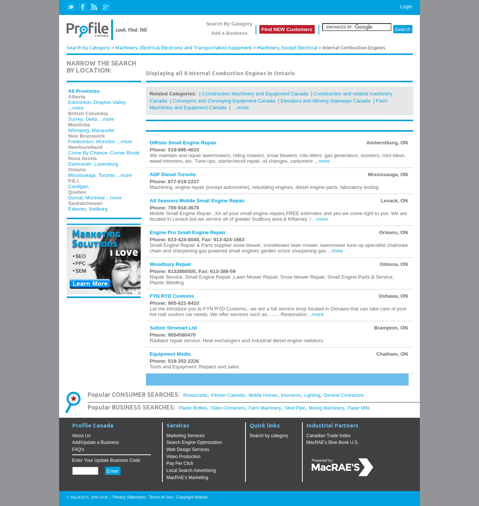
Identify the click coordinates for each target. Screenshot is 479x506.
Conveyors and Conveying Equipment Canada (224, 101)
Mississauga (81, 175)
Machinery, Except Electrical (287, 47)
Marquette (103, 130)
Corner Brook (125, 153)
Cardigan (78, 186)
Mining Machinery (326, 408)
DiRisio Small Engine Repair (183, 142)
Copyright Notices (192, 497)
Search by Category (88, 47)
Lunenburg (106, 164)
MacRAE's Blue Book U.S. (332, 442)
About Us (81, 435)
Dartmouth (79, 164)
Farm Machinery (264, 408)
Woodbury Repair (170, 264)
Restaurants (195, 395)
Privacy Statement (129, 497)
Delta (91, 119)
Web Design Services (188, 449)
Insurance (291, 395)
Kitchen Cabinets (228, 395)
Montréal (95, 197)
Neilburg (98, 209)
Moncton (105, 141)
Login (406, 6)
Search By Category (229, 24)
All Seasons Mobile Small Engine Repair (197, 200)
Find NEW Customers (287, 29)
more (324, 161)
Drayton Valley (110, 102)
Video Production (184, 456)
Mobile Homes (262, 395)
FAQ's (78, 449)
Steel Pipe (295, 408)
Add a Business (229, 33)
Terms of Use (161, 497)
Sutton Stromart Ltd (173, 328)
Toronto (106, 175)
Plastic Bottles (193, 408)
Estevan (77, 209)
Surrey (75, 119)
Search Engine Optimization (194, 442)
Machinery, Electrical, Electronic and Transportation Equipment (183, 47)
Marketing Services (186, 435)
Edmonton (79, 102)
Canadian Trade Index (328, 435)
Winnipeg (78, 130)
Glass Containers (228, 408)
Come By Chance (87, 153)
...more (75, 108)
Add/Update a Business (95, 442)
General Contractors (344, 395)
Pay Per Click (180, 463)
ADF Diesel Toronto (173, 174)
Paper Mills (359, 408)
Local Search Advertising (191, 470)
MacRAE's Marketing (187, 477)
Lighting (312, 395)
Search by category (269, 435)
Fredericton (80, 141)
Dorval (75, 197)
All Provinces (84, 91)
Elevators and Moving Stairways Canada (325, 101)
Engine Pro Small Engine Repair (188, 232)
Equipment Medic (170, 354)
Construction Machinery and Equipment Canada (255, 93)
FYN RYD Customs (172, 296)
